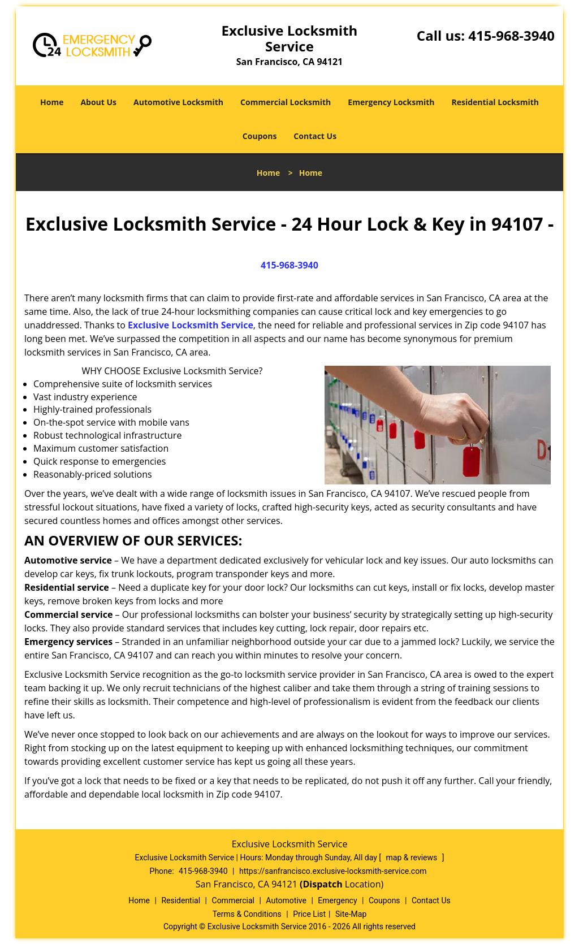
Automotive (286, 900)
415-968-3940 (511, 35)
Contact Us (314, 136)
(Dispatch (322, 884)
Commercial (233, 900)
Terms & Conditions (247, 914)
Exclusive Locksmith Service (190, 325)
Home (51, 102)
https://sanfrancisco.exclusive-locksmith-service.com (333, 871)
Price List (309, 914)
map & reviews (412, 857)
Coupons (259, 136)
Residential (180, 900)
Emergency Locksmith (391, 102)
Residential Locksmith (495, 102)
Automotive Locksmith (178, 102)
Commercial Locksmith (285, 102)
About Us (98, 102)
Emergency (337, 900)
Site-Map (350, 914)
